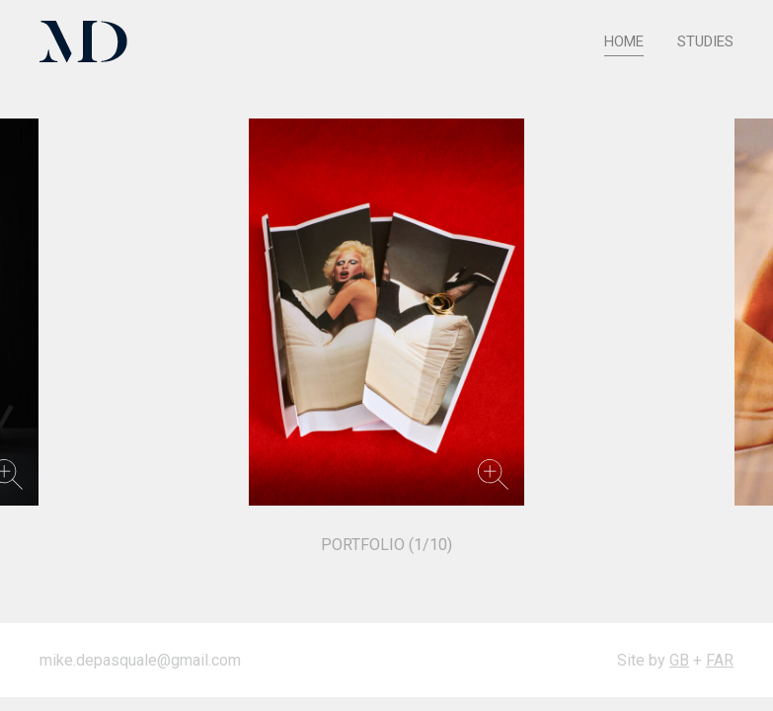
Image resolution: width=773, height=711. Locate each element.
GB (679, 660)
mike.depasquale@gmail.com (140, 660)
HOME (624, 41)
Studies (705, 41)
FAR (720, 660)
